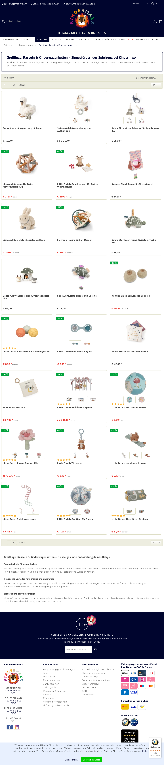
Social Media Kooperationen (96, 680)
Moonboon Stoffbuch (15, 407)
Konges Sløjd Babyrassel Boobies (131, 296)
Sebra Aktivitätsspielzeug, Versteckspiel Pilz (26, 297)
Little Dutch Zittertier (69, 463)
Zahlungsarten (51, 684)
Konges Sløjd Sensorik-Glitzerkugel (132, 184)
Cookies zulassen (91, 760)
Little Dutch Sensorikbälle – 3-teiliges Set (26, 351)
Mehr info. (147, 751)
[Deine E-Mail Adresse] (82, 649)
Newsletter (49, 676)
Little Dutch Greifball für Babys (75, 519)
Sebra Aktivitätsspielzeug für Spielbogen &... (135, 129)
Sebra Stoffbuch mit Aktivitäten (130, 351)
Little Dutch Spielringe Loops (19, 519)
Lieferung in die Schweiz (56, 705)
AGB (84, 691)
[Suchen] (4, 21)
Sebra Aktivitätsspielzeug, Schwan (22, 128)
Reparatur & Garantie (54, 691)
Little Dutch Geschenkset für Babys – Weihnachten (78, 185)
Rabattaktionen (51, 680)
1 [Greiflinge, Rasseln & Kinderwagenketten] (4, 85)
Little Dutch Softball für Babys (129, 407)
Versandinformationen (55, 702)
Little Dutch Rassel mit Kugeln (74, 351)
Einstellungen (71, 760)
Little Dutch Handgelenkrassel (129, 463)
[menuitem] (18, 21)
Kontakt (47, 694)
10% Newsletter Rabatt (15, 4)
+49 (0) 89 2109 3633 (13, 702)
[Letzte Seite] (14, 85)
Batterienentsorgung (93, 673)
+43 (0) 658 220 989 (13, 691)
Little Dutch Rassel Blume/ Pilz (20, 463)
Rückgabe (48, 698)
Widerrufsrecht (90, 684)
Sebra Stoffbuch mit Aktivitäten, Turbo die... (134, 241)
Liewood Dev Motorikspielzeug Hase (24, 240)
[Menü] (159, 739)
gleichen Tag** (52, 4)
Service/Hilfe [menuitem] (139, 4)
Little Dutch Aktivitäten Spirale (74, 407)
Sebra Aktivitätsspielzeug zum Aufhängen (74, 129)
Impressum (88, 694)
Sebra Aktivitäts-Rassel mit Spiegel (77, 296)
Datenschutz (89, 687)
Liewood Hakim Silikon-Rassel (74, 240)
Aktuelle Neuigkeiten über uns (98, 669)
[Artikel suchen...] (19, 21)
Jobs (45, 673)
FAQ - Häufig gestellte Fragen (59, 669)
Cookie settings (90, 676)
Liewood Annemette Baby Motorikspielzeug (18, 185)
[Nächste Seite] (9, 85)
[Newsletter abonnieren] (95, 649)
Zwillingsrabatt (51, 687)
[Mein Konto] (155, 21)
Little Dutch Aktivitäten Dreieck (130, 519)
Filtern (9, 78)
